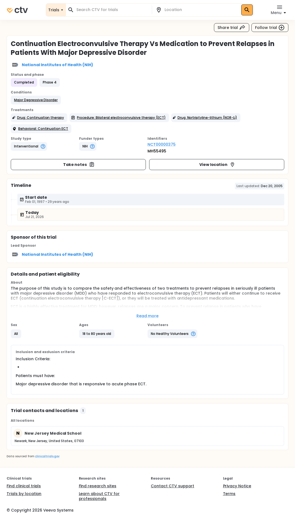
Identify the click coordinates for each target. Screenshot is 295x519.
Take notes (79, 164)
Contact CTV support (172, 485)
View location (217, 164)
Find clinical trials (24, 485)
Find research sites (97, 485)
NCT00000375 (162, 144)
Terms (229, 493)
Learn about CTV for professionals (99, 496)
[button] (36, 100)
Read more (147, 315)
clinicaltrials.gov (47, 456)
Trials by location (24, 493)
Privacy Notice (237, 485)
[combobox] (112, 10)
